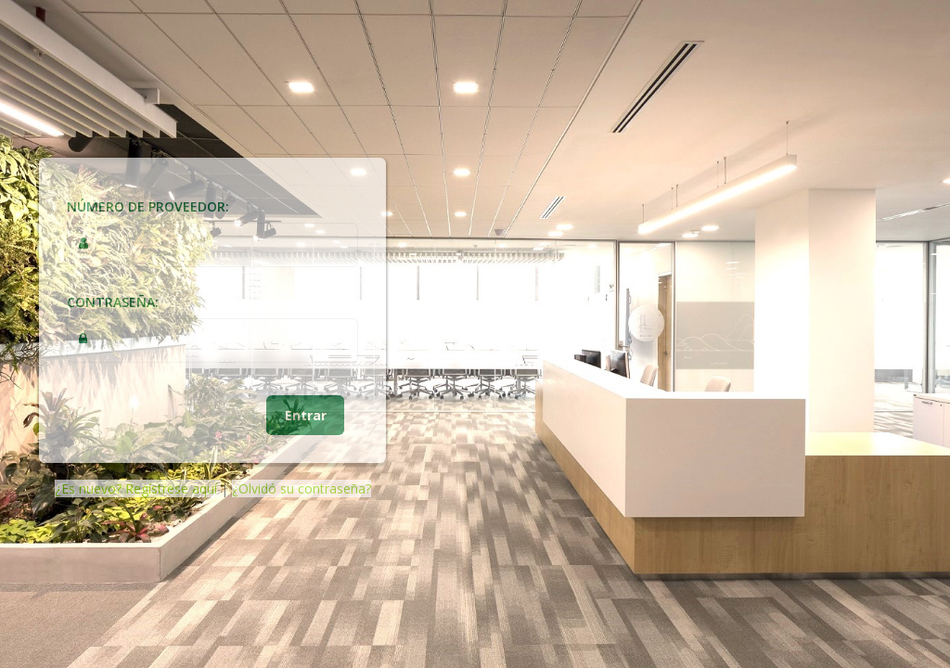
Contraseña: (113, 302)
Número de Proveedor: (148, 206)
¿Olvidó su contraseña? (301, 488)
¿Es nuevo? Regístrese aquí (138, 488)
